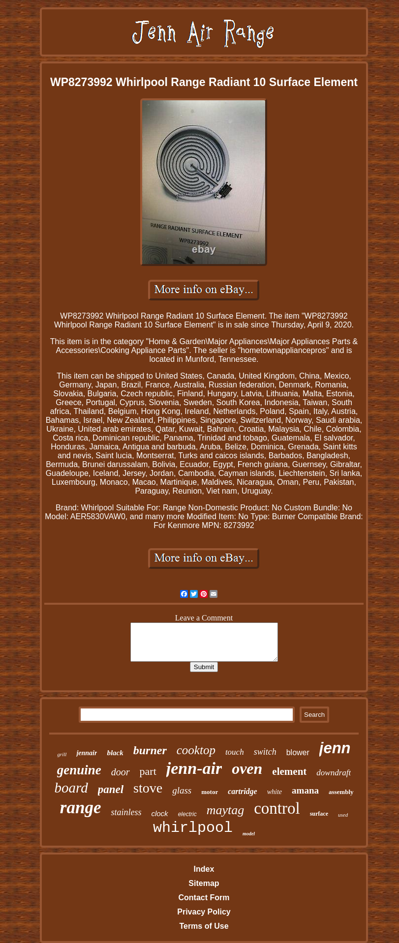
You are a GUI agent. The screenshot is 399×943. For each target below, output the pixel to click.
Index (204, 869)
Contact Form (203, 897)
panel (110, 789)
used (343, 815)
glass (181, 790)
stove (147, 788)
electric (187, 814)
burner (150, 750)
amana (305, 790)
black (115, 753)
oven (247, 768)
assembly (341, 792)
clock (159, 813)
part (148, 771)
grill (61, 754)
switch (265, 752)
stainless (126, 812)
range (80, 807)
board (71, 788)
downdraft (333, 772)
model (249, 833)
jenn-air (194, 768)
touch (234, 752)
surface (319, 813)
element (289, 771)
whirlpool (193, 828)
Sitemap (203, 883)
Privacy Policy (204, 912)
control (277, 808)
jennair (86, 753)
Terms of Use (203, 926)
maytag (226, 810)
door (120, 771)
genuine (79, 770)
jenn (335, 748)
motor (209, 792)
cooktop (196, 750)
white (274, 792)
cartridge (242, 791)
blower (297, 752)
